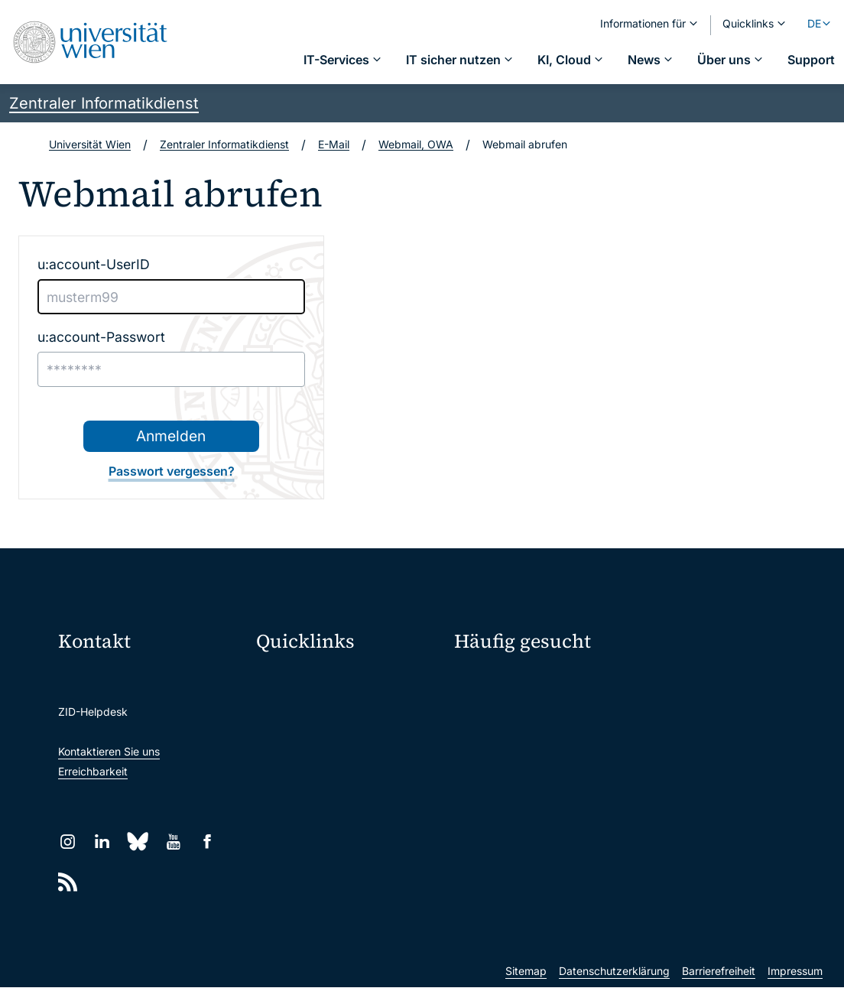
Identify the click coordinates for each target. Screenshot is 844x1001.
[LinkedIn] (102, 841)
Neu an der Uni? (516, 839)
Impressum (795, 984)
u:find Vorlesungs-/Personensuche (341, 772)
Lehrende (478, 790)
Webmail (284, 709)
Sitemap (526, 984)
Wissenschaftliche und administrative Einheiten (322, 872)
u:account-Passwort (101, 337)
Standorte (669, 736)
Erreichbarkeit (93, 771)
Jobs (656, 709)
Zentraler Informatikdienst (104, 103)
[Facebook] (207, 841)
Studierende (675, 762)
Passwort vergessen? (172, 471)
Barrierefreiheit (718, 984)
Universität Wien (90, 144)
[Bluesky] (137, 841)
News (468, 762)
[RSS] (67, 882)
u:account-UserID (93, 264)
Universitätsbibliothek (317, 836)
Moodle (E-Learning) (314, 682)
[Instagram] (67, 841)
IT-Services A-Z (493, 682)
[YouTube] (173, 841)
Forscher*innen (681, 790)
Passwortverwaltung (505, 709)
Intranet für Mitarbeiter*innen (336, 809)
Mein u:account (683, 682)
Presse (471, 736)
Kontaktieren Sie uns (109, 751)
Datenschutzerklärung (614, 984)
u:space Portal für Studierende (339, 736)
